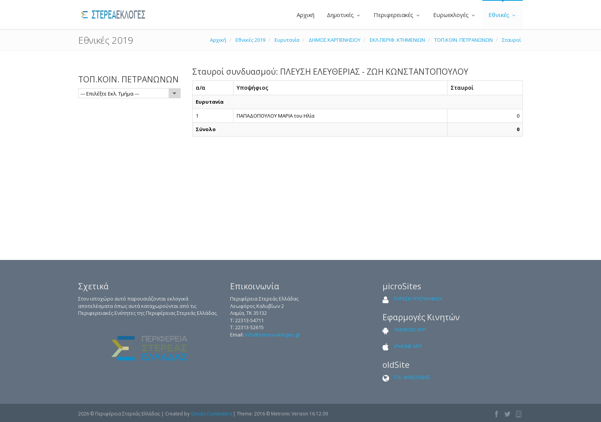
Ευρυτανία (287, 39)
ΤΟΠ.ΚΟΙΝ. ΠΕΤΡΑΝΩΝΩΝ (463, 39)
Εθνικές (502, 15)
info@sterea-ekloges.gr (272, 334)
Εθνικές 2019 (250, 39)
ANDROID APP (410, 329)
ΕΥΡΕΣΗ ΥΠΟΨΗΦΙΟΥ (418, 298)
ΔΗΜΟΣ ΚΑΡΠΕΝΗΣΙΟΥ (334, 39)
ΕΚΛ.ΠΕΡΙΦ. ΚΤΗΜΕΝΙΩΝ (397, 39)
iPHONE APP (408, 346)
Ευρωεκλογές (454, 15)
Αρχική (304, 15)
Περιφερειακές (397, 15)
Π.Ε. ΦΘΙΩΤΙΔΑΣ (412, 377)
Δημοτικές (344, 15)
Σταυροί (511, 39)
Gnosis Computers (211, 413)
